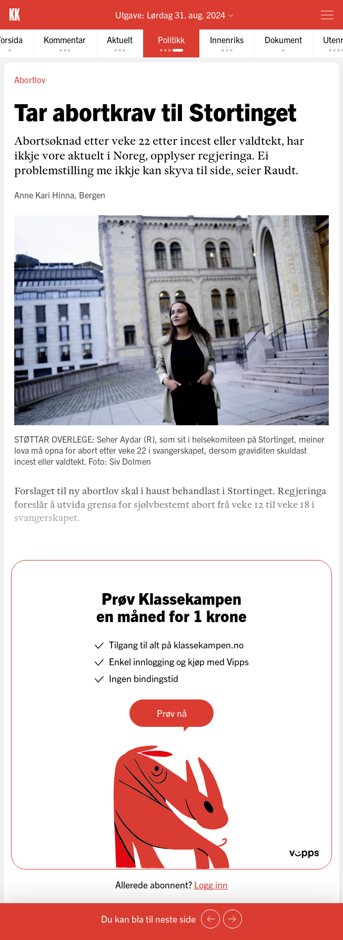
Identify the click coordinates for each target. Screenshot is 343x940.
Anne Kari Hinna (44, 194)
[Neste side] (232, 918)
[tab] (64, 43)
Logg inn (211, 884)
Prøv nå (172, 713)
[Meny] (327, 14)
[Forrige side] (210, 918)
